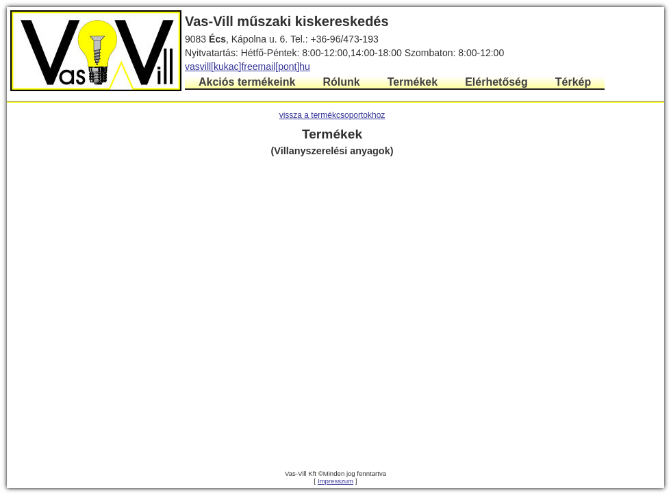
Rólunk (340, 82)
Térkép (573, 82)
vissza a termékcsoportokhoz (332, 115)
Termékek (413, 82)
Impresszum (335, 481)
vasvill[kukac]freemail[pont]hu (247, 66)
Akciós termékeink (247, 82)
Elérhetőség (496, 82)
